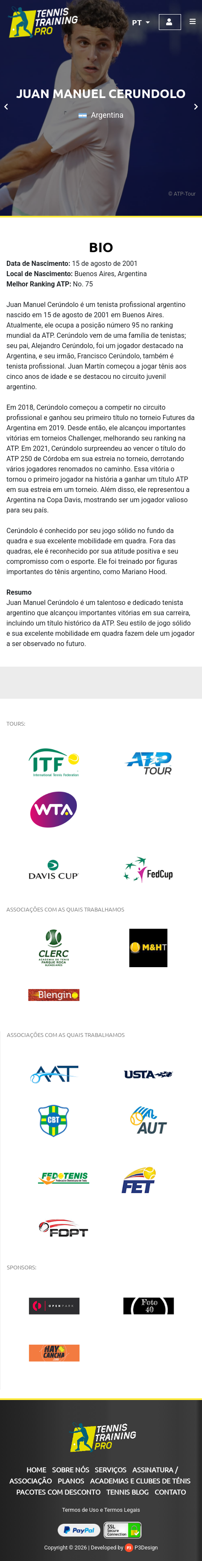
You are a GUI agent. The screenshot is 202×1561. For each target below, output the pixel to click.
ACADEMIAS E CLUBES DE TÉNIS (140, 1480)
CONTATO (170, 1491)
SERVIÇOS (110, 1469)
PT (137, 22)
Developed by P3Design (124, 1547)
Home (36, 1469)
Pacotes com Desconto (58, 1491)
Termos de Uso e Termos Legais (101, 1510)
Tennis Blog (127, 1491)
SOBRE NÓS (70, 1469)
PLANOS (71, 1480)
